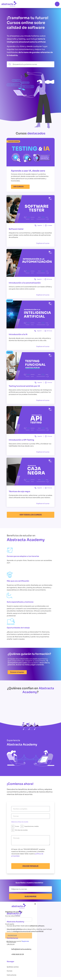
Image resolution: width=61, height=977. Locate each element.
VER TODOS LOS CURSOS (30, 515)
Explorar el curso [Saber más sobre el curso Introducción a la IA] (44, 346)
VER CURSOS (20, 186)
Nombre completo (20, 809)
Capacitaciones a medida (31, 826)
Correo (16, 816)
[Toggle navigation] (57, 4)
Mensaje (16, 838)
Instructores (11, 975)
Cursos (17, 826)
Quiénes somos (13, 967)
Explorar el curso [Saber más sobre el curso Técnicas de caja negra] (44, 503)
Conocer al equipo (17, 672)
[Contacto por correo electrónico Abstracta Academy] (21, 949)
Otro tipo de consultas (21, 830)
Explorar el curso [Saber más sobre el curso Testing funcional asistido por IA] (44, 400)
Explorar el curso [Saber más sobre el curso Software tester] (44, 243)
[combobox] (30, 64)
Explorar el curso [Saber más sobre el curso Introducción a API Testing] (44, 452)
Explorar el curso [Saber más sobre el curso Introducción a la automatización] (44, 295)
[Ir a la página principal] (8, 4)
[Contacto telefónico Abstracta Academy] (17, 954)
